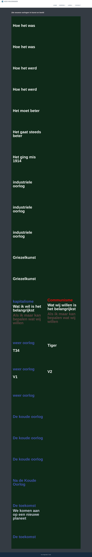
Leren (70, 5)
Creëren (62, 5)
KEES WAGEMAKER (11, 1)
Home (55, 5)
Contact (78, 5)
